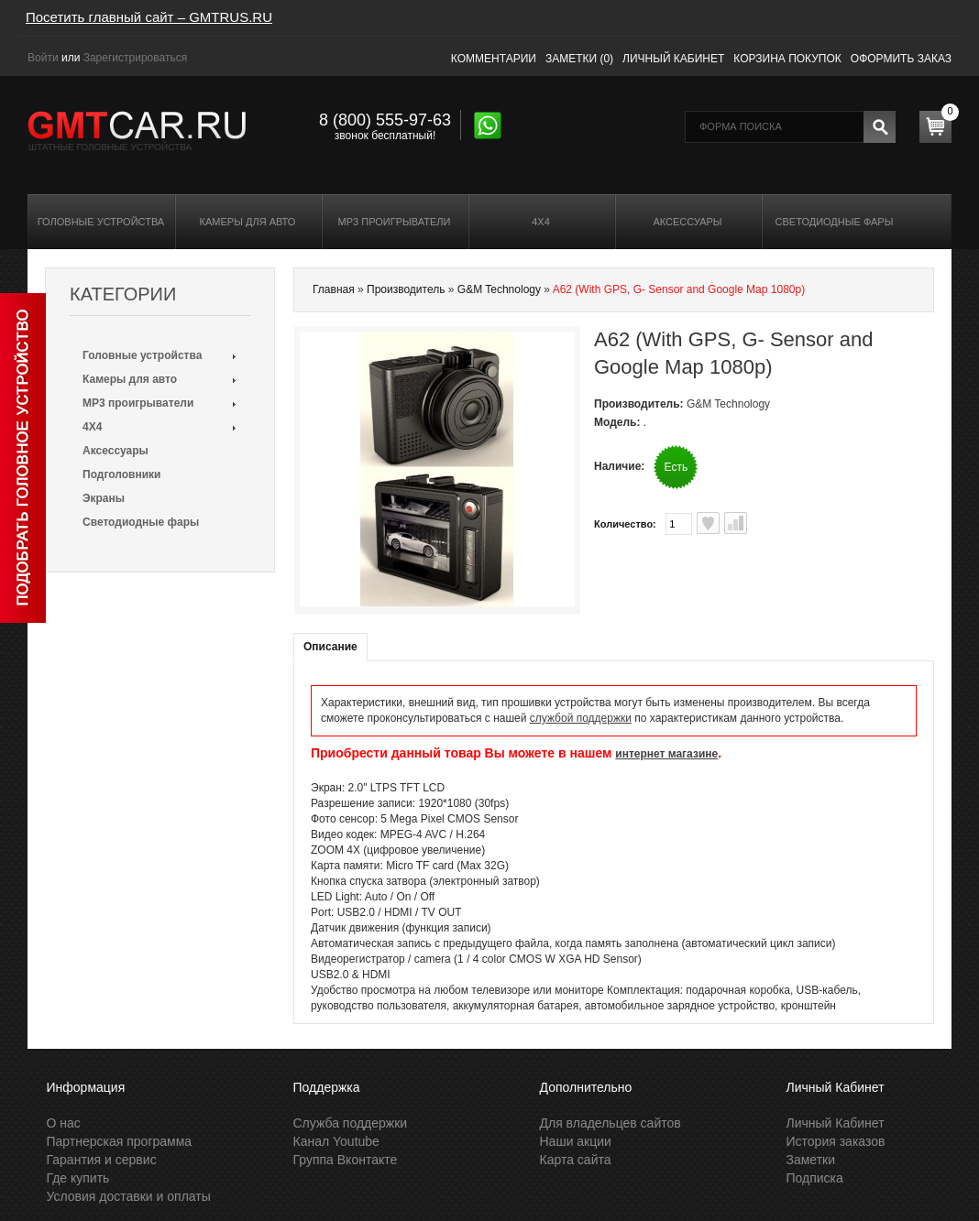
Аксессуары (687, 221)
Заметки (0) (579, 58)
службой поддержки (581, 718)
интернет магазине (666, 753)
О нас (64, 1123)
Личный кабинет (673, 58)
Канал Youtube (336, 1141)
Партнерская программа (119, 1141)
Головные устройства (101, 221)
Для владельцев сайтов (610, 1123)
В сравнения (735, 523)
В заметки (708, 523)
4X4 (541, 221)
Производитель (406, 289)
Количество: (625, 523)
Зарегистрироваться (135, 57)
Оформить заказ (901, 58)
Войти (43, 57)
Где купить (78, 1178)
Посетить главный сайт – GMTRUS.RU (149, 17)
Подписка (814, 1178)
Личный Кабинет (835, 1123)
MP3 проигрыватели (394, 221)
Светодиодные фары (835, 221)
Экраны (103, 498)
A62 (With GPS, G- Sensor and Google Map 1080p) (679, 289)
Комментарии (493, 58)
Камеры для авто (248, 221)
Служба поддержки (350, 1123)
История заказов (836, 1141)
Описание (330, 646)
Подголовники (121, 474)
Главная (334, 289)
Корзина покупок (787, 58)
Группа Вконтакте (345, 1159)
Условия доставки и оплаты (129, 1196)
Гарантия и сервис (102, 1159)
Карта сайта (575, 1159)
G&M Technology (499, 289)
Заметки (811, 1159)
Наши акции (575, 1141)
